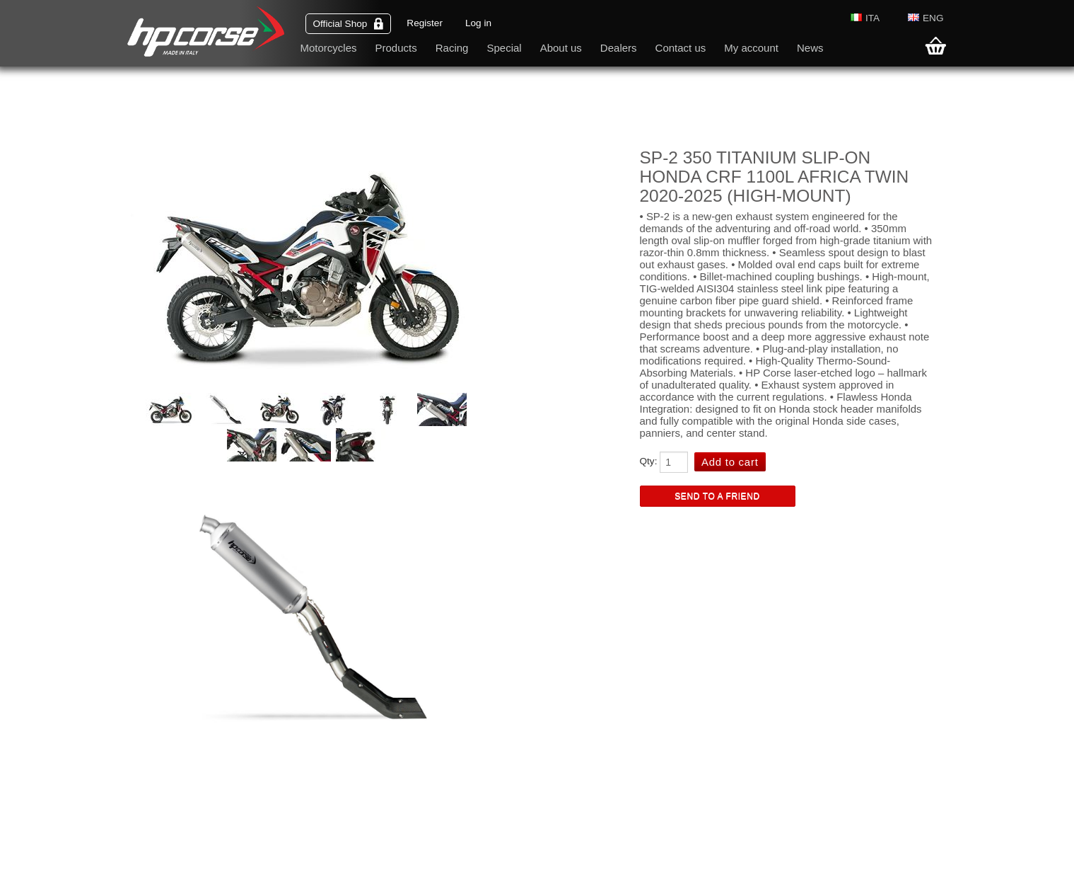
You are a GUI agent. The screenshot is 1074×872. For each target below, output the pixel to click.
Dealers (618, 48)
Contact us (680, 48)
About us (561, 48)
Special (503, 48)
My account (751, 48)
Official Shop (348, 24)
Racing (452, 48)
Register (425, 23)
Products (396, 48)
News (810, 48)
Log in (478, 23)
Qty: (649, 461)
